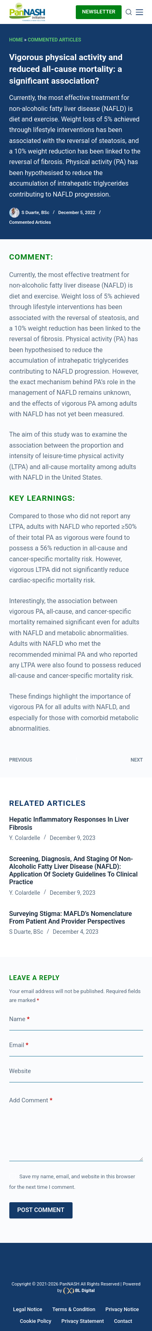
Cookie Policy (35, 1321)
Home (16, 40)
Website (20, 1071)
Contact (123, 1321)
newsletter (98, 12)
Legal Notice (27, 1309)
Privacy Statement (83, 1321)
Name (19, 1019)
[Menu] (139, 12)
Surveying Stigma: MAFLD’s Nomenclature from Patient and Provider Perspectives (70, 917)
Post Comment (40, 1210)
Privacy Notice (122, 1309)
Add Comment (31, 1100)
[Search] (129, 12)
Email (19, 1045)
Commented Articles (54, 40)
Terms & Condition (73, 1309)
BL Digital (84, 1290)
